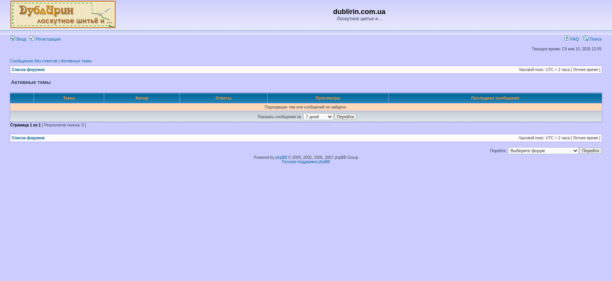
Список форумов (28, 70)
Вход (18, 39)
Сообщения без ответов (33, 61)
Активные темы (76, 61)
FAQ (571, 39)
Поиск (592, 39)
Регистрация (45, 39)
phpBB (281, 157)
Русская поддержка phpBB (306, 162)
